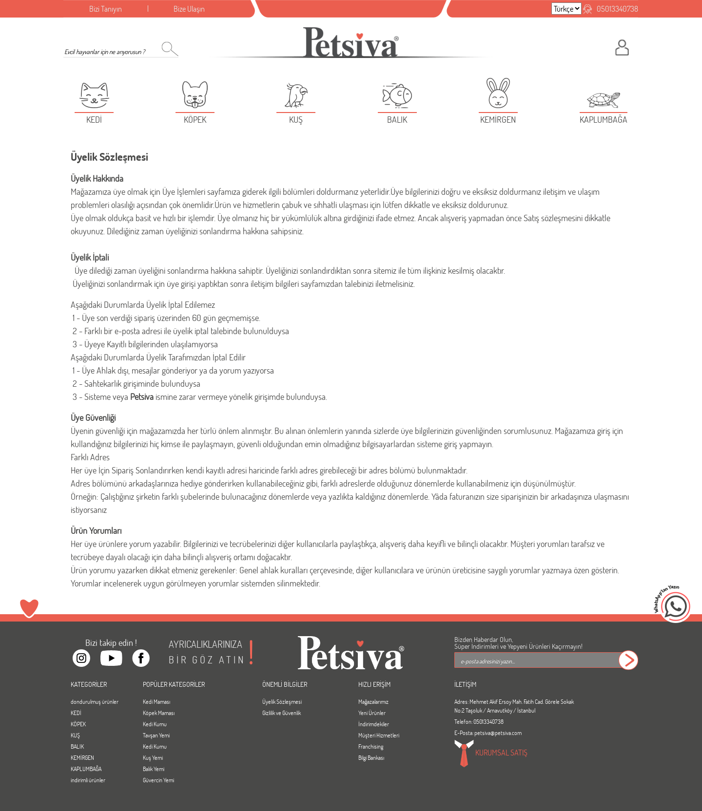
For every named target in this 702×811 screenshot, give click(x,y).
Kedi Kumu (155, 724)
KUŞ (75, 735)
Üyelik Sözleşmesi (282, 701)
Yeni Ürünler (372, 713)
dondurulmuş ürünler (94, 701)
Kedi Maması (156, 701)
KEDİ (76, 713)
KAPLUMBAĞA (86, 769)
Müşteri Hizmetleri (378, 735)
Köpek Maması (159, 713)
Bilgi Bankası (371, 757)
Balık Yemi (153, 769)
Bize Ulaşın (189, 8)
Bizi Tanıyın (105, 8)
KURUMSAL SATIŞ (490, 753)
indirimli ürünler (88, 780)
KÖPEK (78, 724)
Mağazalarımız (373, 701)
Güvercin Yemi (158, 780)
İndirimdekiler (373, 724)
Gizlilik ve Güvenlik (281, 713)
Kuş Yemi (153, 757)
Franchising (370, 746)
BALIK (77, 746)
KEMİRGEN (82, 757)
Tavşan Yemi (156, 735)
